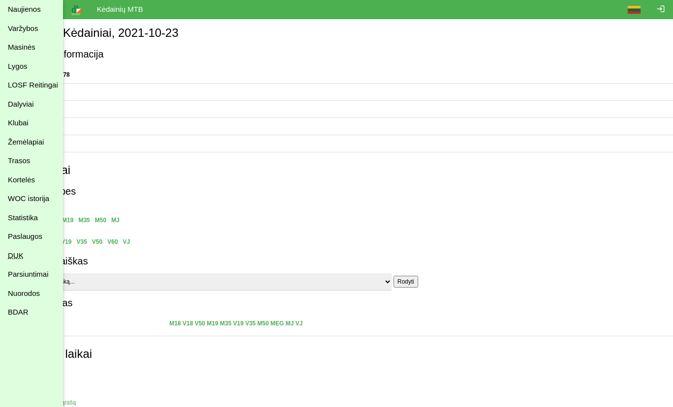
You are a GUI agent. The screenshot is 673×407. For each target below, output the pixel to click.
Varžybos (23, 28)
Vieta (77, 143)
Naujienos (24, 9)
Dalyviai (21, 104)
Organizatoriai (89, 91)
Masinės (21, 47)
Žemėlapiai (26, 142)
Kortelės (21, 179)
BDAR (18, 312)
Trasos (19, 160)
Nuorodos (24, 293)
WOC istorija (28, 198)
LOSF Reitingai (33, 85)
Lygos (17, 66)
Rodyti (458, 281)
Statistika (23, 217)
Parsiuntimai (28, 274)
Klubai (18, 122)
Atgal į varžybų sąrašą (100, 402)
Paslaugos (25, 236)
